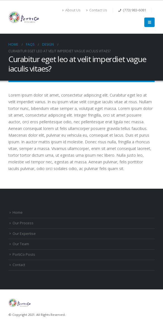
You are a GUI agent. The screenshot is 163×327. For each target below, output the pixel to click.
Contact (19, 264)
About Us (71, 10)
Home (18, 212)
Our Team (21, 244)
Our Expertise (24, 233)
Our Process (23, 223)
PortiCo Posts (24, 254)
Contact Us (96, 10)
